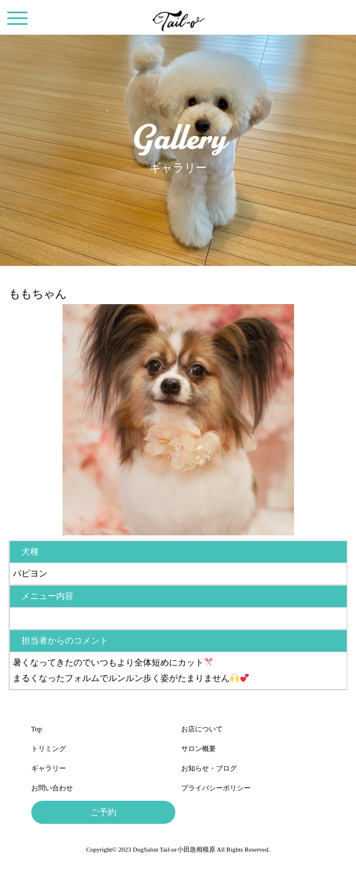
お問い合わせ (52, 788)
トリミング (48, 749)
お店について (202, 729)
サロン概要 (198, 749)
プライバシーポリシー (216, 788)
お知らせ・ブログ (209, 768)
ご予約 (103, 812)
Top (36, 729)
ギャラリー (48, 768)
